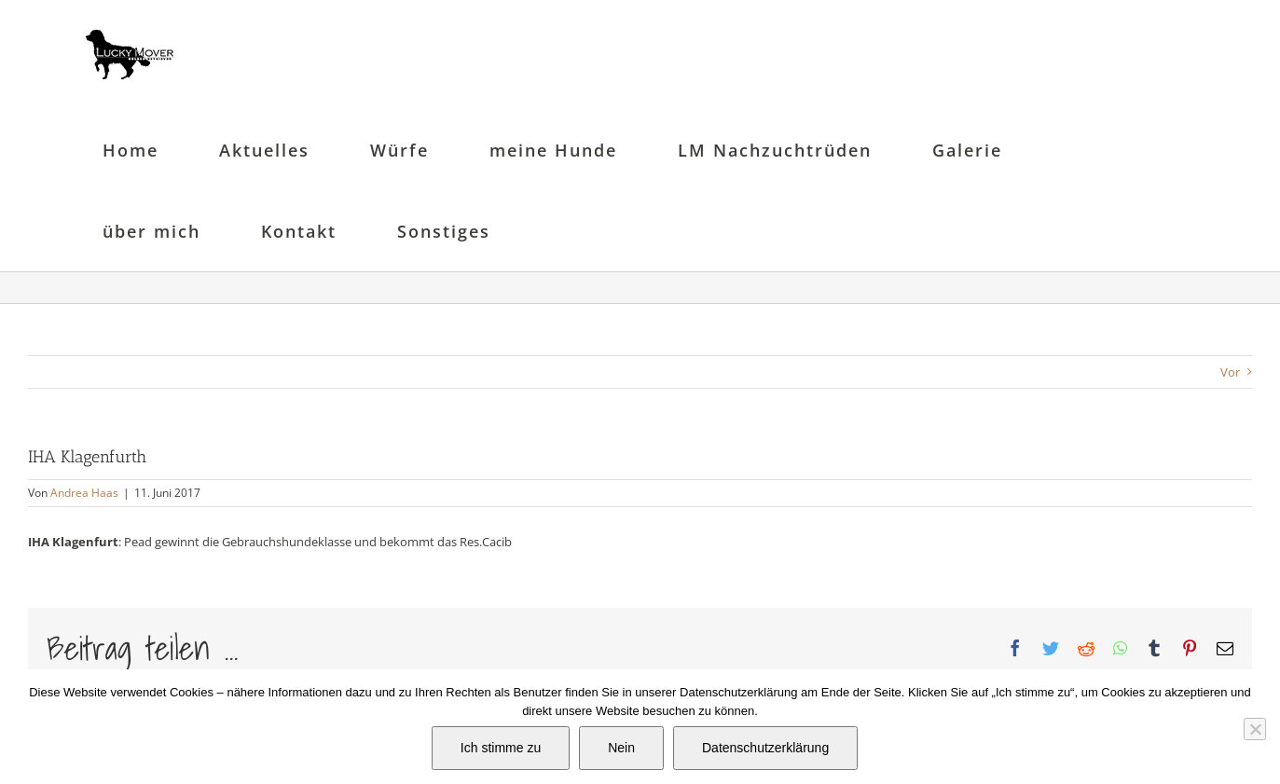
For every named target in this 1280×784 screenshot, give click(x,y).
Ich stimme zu (501, 747)
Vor (1230, 372)
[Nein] (1255, 729)
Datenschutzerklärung (765, 747)
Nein (621, 747)
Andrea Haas (84, 493)
